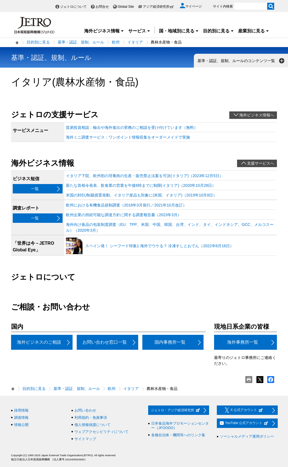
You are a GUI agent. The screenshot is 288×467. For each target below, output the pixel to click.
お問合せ (102, 7)
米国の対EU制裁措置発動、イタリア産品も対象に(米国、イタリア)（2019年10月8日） (141, 195)
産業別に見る (253, 31)
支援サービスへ (260, 163)
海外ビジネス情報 (104, 31)
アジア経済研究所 (158, 7)
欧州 (116, 42)
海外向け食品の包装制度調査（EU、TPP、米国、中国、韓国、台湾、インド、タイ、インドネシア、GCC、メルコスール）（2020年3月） (170, 227)
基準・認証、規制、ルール (81, 42)
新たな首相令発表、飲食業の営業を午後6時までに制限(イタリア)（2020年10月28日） (141, 185)
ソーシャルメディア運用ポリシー (247, 436)
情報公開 (21, 425)
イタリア (135, 42)
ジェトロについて (73, 7)
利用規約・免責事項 (90, 417)
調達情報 (21, 417)
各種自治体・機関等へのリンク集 (178, 435)
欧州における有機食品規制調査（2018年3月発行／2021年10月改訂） (126, 205)
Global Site (126, 7)
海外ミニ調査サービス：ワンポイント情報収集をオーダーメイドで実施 (128, 137)
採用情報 (21, 410)
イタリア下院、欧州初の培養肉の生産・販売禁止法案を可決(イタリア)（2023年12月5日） (144, 175)
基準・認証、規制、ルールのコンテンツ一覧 (241, 60)
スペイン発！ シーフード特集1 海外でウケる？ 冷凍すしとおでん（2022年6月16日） (159, 246)
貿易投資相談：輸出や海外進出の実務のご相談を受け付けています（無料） (132, 127)
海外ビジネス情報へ (256, 115)
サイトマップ (85, 439)
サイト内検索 (223, 6)
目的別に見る (218, 31)
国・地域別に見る (179, 31)
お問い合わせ (85, 410)
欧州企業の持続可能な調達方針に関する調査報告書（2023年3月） (123, 215)
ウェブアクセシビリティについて (101, 432)
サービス (139, 31)
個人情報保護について (92, 425)
